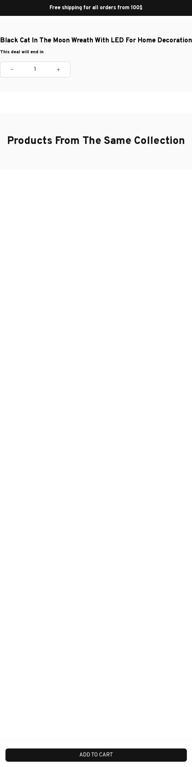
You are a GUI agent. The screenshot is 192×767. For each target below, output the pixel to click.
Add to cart (96, 755)
